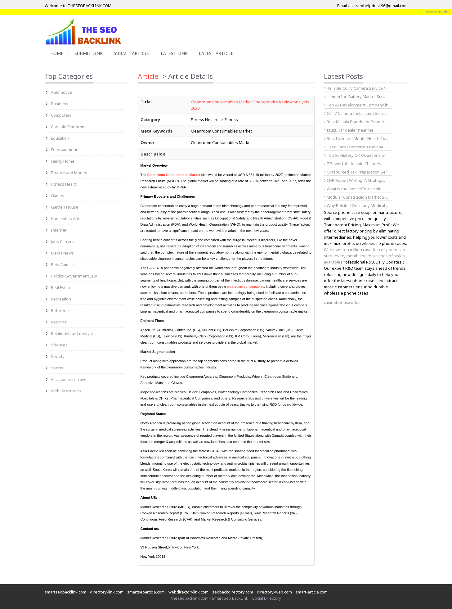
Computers (61, 115)
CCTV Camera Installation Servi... (355, 113)
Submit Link (88, 53)
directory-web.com (274, 592)
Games (57, 195)
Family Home (62, 161)
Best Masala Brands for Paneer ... (356, 121)
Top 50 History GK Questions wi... (356, 155)
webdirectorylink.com (188, 592)
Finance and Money (69, 172)
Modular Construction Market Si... (356, 197)
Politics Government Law (74, 276)
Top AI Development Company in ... (358, 105)
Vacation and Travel (69, 379)
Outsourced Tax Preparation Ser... (356, 172)
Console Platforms (68, 126)
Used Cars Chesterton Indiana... (355, 147)
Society (58, 356)
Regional (59, 322)
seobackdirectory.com (232, 592)
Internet (58, 230)
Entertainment (64, 149)
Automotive (61, 92)
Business (59, 103)
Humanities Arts (65, 218)
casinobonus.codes (342, 302)
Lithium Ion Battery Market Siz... (354, 96)
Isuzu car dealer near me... (350, 130)
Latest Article (216, 53)
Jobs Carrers (62, 241)
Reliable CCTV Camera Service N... (356, 88)
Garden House (64, 207)
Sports (57, 368)
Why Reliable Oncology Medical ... (356, 205)
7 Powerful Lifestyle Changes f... (355, 163)
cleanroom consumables (245, 286)
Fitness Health (64, 184)
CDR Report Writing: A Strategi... (354, 180)
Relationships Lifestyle (72, 333)
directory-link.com (106, 592)
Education (60, 138)
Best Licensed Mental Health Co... (356, 138)
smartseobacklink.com (65, 592)
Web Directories (66, 391)
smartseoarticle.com (146, 592)
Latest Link (174, 53)
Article (148, 76)
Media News (62, 253)
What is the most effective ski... (354, 189)
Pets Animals (63, 264)
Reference (61, 310)
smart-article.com (312, 592)
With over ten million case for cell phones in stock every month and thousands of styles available (364, 256)
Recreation (61, 299)
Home (56, 53)
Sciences (59, 345)
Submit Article (132, 53)
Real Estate (61, 287)
